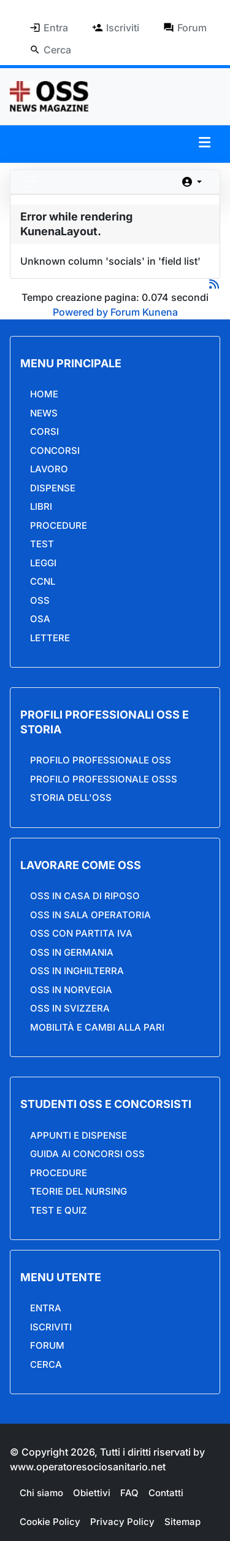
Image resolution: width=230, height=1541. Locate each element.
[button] (204, 142)
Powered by (80, 312)
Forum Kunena (144, 312)
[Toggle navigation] (29, 182)
